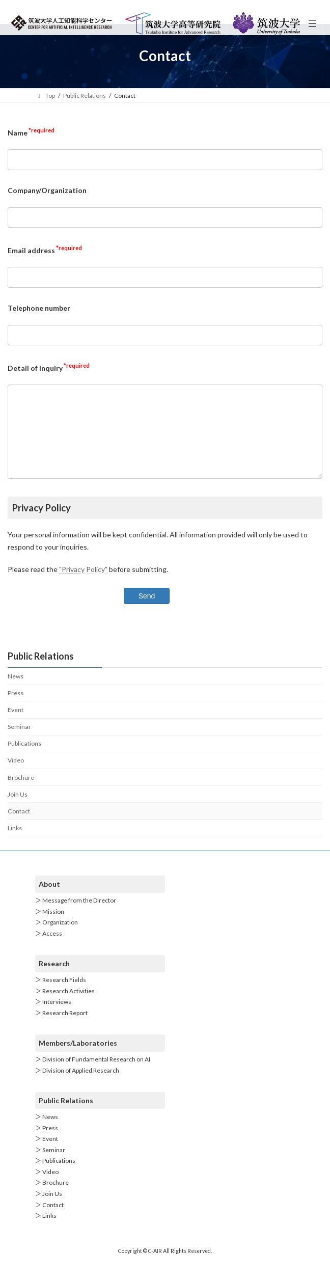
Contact (19, 826)
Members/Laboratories (78, 1058)
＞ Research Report (61, 1028)
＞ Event (46, 1154)
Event (15, 725)
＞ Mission (49, 927)
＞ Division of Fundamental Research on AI (92, 1074)
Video (16, 775)
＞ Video (47, 1187)
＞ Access (48, 948)
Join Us (18, 809)
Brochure (21, 792)
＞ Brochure (52, 1198)
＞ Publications (55, 1176)
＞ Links (46, 1231)
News (15, 691)
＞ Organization (56, 938)
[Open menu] (312, 23)
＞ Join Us (48, 1209)
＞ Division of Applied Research (77, 1085)
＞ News (46, 1132)
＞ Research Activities (65, 1006)
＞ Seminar (50, 1165)
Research (54, 978)
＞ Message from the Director (75, 916)
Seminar (19, 742)
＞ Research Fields (60, 995)
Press (15, 708)
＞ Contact (49, 1220)
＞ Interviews (53, 1017)
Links (15, 843)
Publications (24, 758)
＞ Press (46, 1143)
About (49, 899)
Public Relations (66, 1115)
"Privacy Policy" (83, 584)
